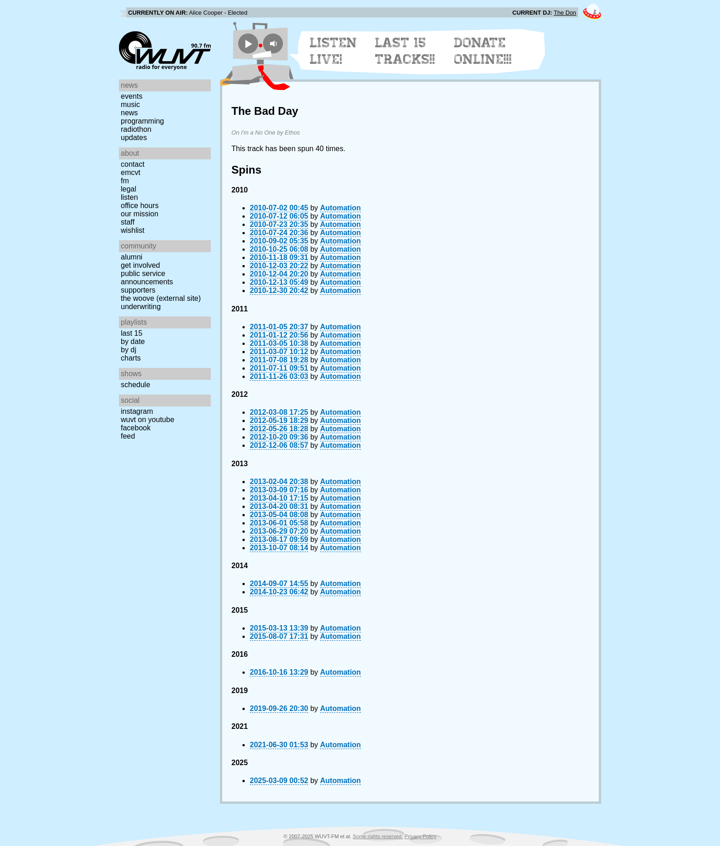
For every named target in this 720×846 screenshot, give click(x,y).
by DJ (128, 350)
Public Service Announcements (147, 278)
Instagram (137, 411)
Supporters (138, 290)
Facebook (136, 428)
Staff (128, 222)
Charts (131, 358)
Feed (128, 436)
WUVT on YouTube (147, 419)
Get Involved (140, 265)
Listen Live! (333, 51)
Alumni (131, 257)
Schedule (135, 385)
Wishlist (133, 230)
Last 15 (131, 333)
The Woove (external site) (161, 298)
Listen (129, 197)
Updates (134, 137)
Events (131, 96)
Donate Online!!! (483, 51)
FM (125, 181)
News (129, 113)
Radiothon (136, 129)
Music (130, 104)
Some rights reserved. (378, 836)
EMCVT (131, 172)
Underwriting (141, 306)
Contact (133, 164)
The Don (565, 12)
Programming (142, 121)
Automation (340, 208)
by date (133, 341)
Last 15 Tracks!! (405, 51)
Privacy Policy (421, 836)
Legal (128, 189)
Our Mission (139, 214)
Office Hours (139, 205)
